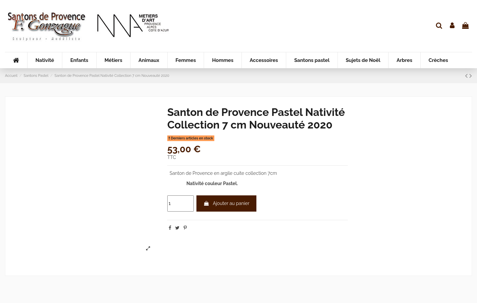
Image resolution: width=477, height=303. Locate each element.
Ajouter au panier (226, 203)
